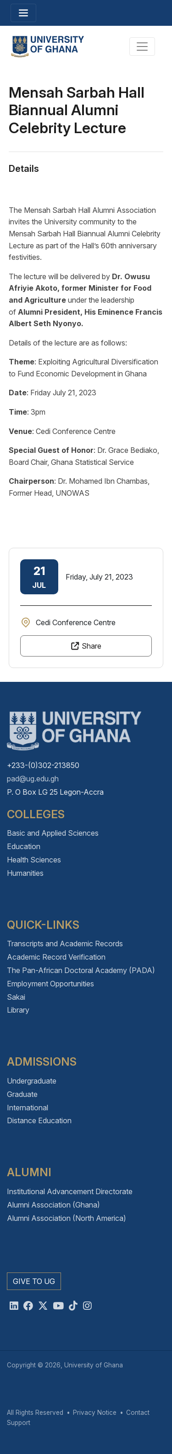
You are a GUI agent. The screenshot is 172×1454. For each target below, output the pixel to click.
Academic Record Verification (56, 957)
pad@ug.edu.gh (33, 778)
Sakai (16, 997)
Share (91, 646)
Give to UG (34, 1281)
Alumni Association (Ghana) (53, 1204)
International (27, 1107)
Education (23, 846)
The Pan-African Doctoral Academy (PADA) (81, 970)
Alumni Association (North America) (66, 1218)
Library (18, 1009)
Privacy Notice (95, 1412)
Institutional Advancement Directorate (70, 1191)
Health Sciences (34, 859)
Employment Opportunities (50, 983)
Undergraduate (31, 1080)
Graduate (22, 1094)
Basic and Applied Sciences (53, 833)
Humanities (25, 873)
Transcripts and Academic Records (65, 943)
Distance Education (39, 1120)
